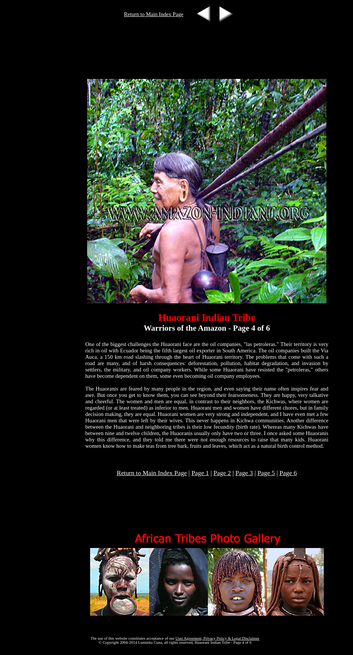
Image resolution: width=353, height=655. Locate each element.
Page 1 (200, 473)
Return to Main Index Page (154, 14)
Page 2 (222, 473)
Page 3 (244, 473)
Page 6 (288, 473)
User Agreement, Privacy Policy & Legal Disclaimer (217, 638)
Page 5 (266, 473)
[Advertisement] (175, 33)
